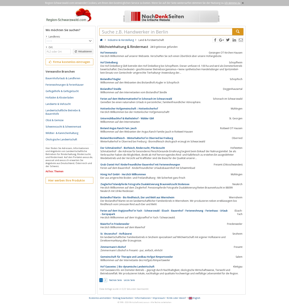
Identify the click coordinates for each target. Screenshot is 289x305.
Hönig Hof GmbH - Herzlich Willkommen (123, 174)
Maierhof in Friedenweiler (114, 224)
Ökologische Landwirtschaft (61, 139)
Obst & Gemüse (55, 120)
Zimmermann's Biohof (113, 247)
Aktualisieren (83, 51)
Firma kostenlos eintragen (69, 62)
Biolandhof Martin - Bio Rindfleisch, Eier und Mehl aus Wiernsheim (137, 197)
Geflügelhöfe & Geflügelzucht (62, 91)
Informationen (143, 297)
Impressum (159, 297)
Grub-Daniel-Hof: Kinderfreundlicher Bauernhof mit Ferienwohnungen (140, 164)
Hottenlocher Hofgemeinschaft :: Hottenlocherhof (129, 108)
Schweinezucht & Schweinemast (63, 126)
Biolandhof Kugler (110, 79)
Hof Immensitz (108, 52)
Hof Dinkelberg (109, 62)
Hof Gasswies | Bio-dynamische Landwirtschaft (127, 266)
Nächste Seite (115, 280)
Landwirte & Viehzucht (58, 104)
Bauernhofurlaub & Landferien (63, 78)
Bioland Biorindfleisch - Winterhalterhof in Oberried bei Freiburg (136, 138)
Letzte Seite (129, 280)
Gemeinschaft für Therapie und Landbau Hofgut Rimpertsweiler (136, 256)
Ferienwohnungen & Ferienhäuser (65, 84)
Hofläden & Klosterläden (60, 97)
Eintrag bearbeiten (123, 297)
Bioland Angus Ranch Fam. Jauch (118, 128)
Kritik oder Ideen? (176, 297)
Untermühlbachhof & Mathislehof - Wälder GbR (127, 118)
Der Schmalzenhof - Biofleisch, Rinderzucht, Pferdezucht (132, 148)
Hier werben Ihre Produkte (66, 180)
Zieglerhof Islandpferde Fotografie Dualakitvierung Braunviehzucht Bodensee (144, 184)
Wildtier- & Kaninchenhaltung (62, 133)
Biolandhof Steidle (110, 89)
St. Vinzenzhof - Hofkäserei (116, 233)
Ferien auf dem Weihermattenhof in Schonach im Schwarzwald (136, 98)
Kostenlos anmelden (100, 297)
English (194, 297)
